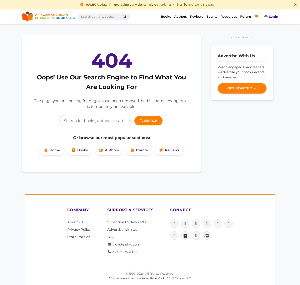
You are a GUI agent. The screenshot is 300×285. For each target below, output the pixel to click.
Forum (245, 17)
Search (149, 120)
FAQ (110, 237)
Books (166, 17)
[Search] (111, 120)
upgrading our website (130, 4)
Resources (228, 17)
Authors (180, 17)
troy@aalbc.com (123, 244)
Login (271, 17)
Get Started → (242, 88)
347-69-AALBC (122, 252)
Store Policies (78, 237)
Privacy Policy (79, 230)
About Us (75, 222)
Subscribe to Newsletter (127, 222)
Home (52, 150)
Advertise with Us (122, 230)
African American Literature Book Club (137, 278)
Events (211, 17)
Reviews (196, 17)
